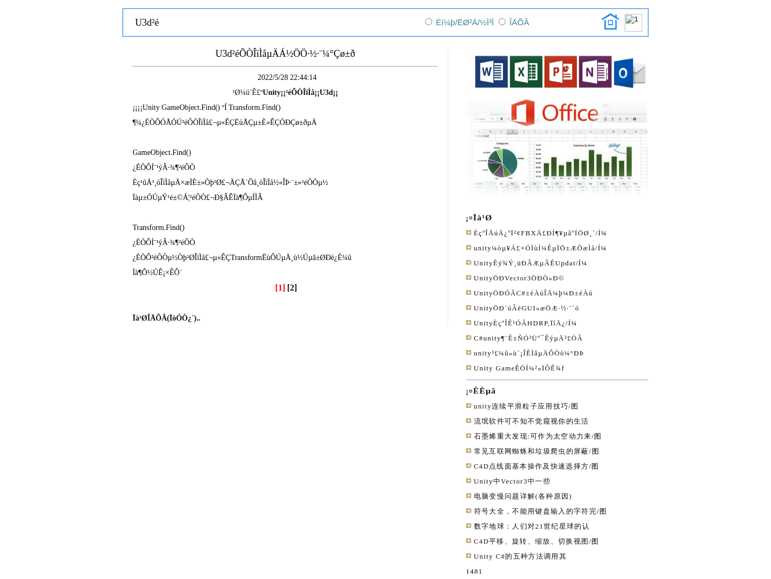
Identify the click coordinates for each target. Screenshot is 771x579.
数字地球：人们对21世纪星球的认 (532, 526)
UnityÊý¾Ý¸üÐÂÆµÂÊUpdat (525, 263)
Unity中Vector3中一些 (512, 481)
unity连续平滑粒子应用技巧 (521, 406)
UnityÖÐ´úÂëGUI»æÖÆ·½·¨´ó (527, 308)
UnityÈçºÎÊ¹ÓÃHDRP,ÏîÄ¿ (520, 323)
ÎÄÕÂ (519, 22)
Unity (271, 92)
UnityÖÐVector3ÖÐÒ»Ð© (519, 278)
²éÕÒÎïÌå (300, 92)
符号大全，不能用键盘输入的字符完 (535, 511)
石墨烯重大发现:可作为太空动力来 (533, 436)
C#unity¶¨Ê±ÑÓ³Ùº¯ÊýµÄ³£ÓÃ (528, 338)
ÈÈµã (484, 390)
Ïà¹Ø (483, 217)
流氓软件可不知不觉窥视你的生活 (531, 421)
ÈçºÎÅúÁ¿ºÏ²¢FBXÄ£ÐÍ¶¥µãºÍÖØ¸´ (535, 233)
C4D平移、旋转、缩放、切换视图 (531, 541)
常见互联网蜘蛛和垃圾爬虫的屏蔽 (531, 451)
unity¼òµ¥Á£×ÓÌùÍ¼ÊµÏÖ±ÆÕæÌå (534, 248)
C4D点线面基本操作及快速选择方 (531, 466)
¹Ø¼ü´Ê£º (248, 92)
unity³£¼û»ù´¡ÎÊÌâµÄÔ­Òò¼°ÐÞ (529, 353)
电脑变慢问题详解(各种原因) (523, 496)
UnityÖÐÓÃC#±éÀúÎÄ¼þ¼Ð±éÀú (533, 293)
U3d (326, 92)
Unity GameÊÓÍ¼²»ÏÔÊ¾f (519, 368)
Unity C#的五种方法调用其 (520, 556)
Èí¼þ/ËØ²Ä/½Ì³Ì (465, 22)
